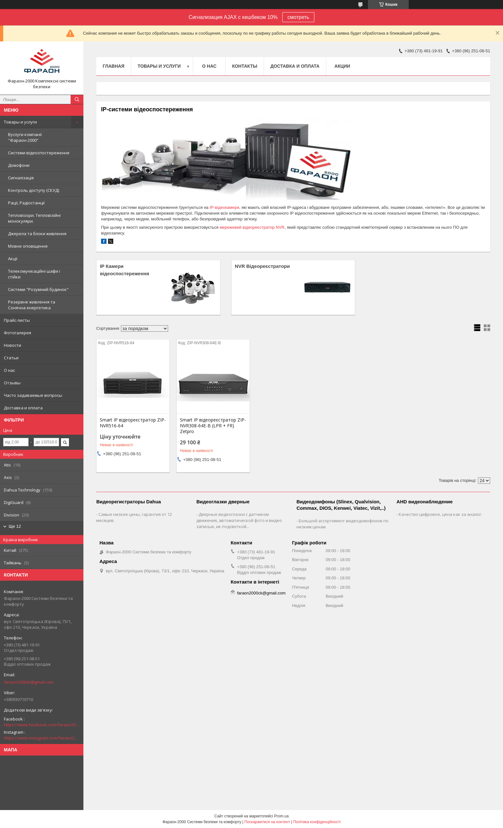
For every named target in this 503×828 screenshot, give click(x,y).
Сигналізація (21, 178)
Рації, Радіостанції (26, 203)
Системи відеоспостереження (38, 153)
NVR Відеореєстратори (262, 266)
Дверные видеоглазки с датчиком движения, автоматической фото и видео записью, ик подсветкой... (239, 520)
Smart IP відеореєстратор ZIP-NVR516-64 (133, 423)
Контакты (244, 66)
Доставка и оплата (23, 408)
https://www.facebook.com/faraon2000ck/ (42, 725)
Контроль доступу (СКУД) (33, 190)
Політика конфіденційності (317, 822)
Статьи (11, 358)
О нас (9, 370)
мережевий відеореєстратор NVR (252, 227)
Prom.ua (281, 816)
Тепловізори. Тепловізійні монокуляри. (34, 218)
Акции (342, 66)
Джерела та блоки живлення (37, 233)
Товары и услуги (20, 122)
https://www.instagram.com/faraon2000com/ (42, 738)
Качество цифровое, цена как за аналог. (440, 514)
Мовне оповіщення (27, 246)
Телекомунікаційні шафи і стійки (34, 274)
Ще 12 (15, 526)
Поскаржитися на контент (267, 822)
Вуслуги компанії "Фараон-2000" (25, 137)
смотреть (298, 17)
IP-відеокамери (224, 207)
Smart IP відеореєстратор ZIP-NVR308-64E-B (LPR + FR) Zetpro (213, 425)
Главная (113, 66)
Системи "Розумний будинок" (38, 289)
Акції (12, 258)
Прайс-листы (17, 320)
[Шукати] (77, 99)
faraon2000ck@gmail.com (29, 682)
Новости (12, 345)
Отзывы (12, 383)
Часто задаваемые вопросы (33, 395)
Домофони (19, 165)
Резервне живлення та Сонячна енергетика (31, 305)
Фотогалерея (17, 333)
